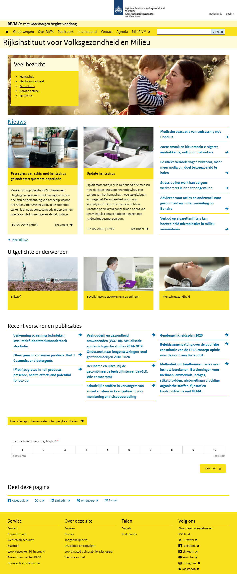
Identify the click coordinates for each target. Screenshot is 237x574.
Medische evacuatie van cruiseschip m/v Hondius (190, 133)
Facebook (200, 543)
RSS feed (184, 531)
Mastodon (199, 566)
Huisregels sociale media (24, 560)
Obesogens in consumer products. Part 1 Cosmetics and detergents (44, 355)
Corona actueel (30, 91)
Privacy (69, 531)
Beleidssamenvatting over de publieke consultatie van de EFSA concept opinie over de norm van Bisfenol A (190, 347)
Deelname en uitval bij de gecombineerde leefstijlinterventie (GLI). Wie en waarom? (117, 369)
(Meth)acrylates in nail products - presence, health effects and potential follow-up (42, 372)
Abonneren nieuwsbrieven (195, 526)
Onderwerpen (23, 31)
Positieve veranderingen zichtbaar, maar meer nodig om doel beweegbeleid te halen (191, 166)
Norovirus (26, 96)
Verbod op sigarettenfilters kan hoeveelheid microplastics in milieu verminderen (187, 222)
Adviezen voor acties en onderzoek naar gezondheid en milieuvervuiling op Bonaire (190, 202)
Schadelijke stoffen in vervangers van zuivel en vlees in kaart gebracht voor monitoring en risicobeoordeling (115, 388)
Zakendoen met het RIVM (24, 555)
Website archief (75, 555)
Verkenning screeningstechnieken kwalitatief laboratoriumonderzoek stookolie (40, 338)
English (230, 13)
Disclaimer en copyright (80, 543)
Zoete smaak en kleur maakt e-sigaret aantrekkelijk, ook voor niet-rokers (189, 148)
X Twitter (199, 537)
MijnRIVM (142, 31)
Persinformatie (17, 531)
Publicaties (66, 31)
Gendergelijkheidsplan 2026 (181, 333)
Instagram (200, 560)
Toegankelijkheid (76, 537)
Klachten (13, 543)
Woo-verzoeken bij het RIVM (26, 549)
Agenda (122, 31)
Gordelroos (27, 86)
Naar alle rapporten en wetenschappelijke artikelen (44, 419)
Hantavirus (27, 76)
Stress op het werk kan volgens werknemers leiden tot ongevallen (186, 184)
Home (7, 31)
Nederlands (215, 13)
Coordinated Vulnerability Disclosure (89, 549)
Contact (107, 31)
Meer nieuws (20, 238)
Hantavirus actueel (32, 81)
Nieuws (17, 120)
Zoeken (218, 32)
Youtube (199, 554)
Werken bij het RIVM (21, 537)
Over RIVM (46, 31)
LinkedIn (199, 549)
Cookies (70, 526)
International (87, 31)
